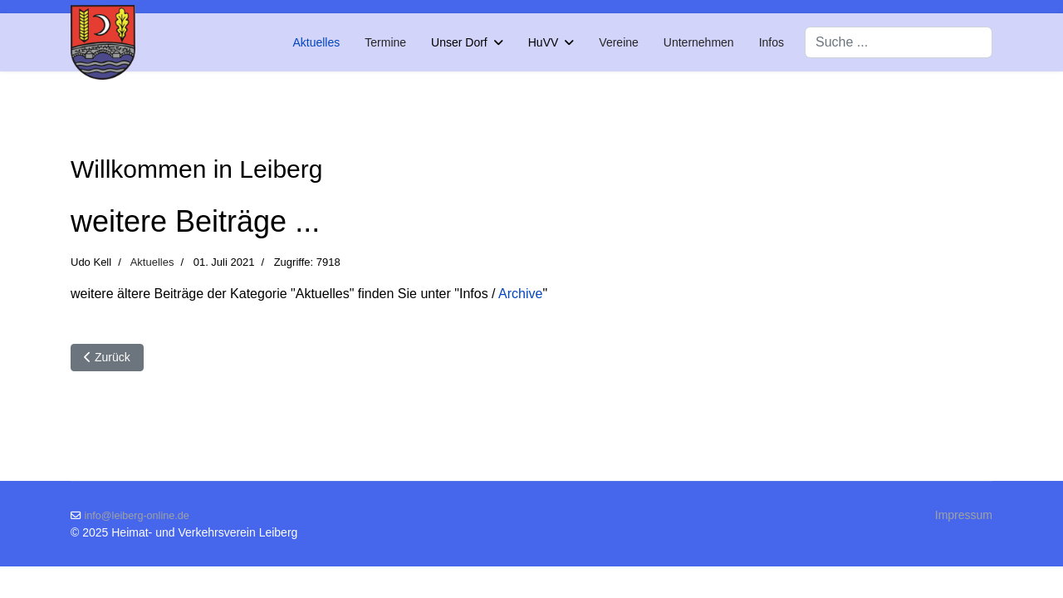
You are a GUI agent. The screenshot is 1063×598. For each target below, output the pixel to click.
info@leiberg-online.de (137, 516)
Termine (385, 42)
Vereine (618, 42)
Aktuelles (316, 42)
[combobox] (898, 42)
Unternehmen (699, 42)
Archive (520, 294)
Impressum (963, 515)
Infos (771, 42)
